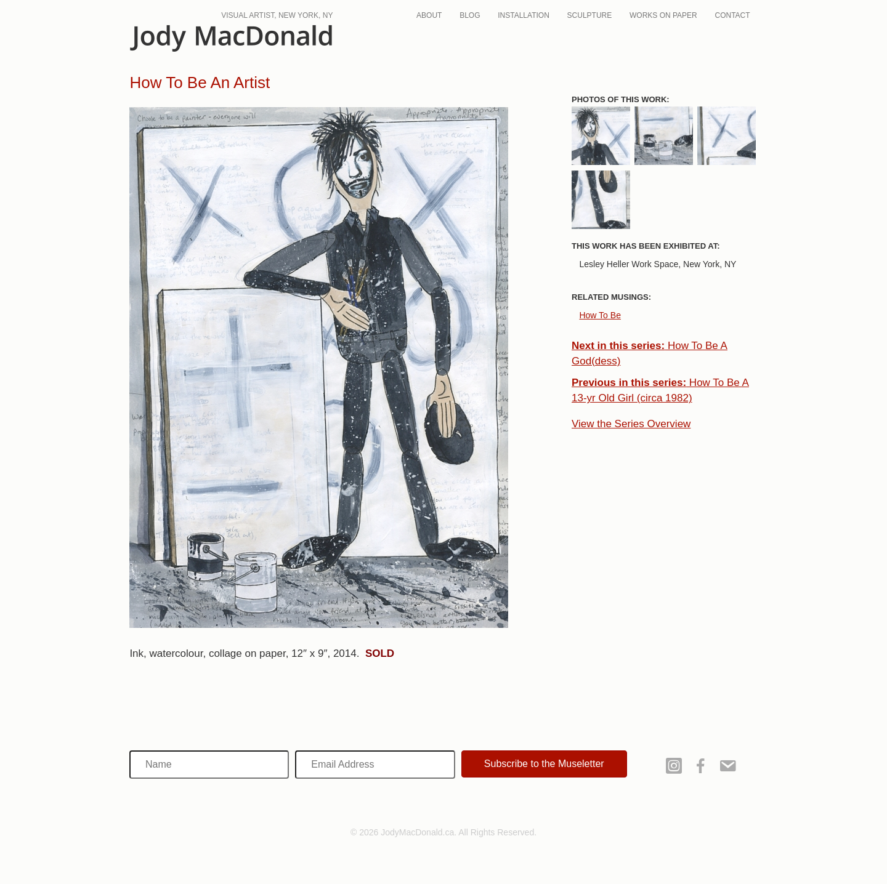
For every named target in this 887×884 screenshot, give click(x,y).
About (429, 15)
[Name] (209, 764)
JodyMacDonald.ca (231, 38)
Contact (732, 15)
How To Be (599, 315)
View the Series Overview (631, 424)
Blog (470, 15)
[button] (544, 764)
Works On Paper (663, 15)
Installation (523, 15)
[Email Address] (375, 764)
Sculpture (589, 15)
